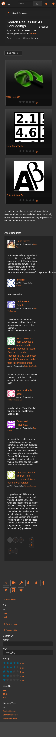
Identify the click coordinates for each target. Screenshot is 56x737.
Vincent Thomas (30, 486)
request (33, 33)
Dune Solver (23, 241)
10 (10, 551)
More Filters (10, 599)
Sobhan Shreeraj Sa (14, 400)
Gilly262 (19, 286)
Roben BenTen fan (30, 366)
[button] (10, 4)
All (6, 583)
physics (20, 279)
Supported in (10, 629)
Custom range (11, 623)
